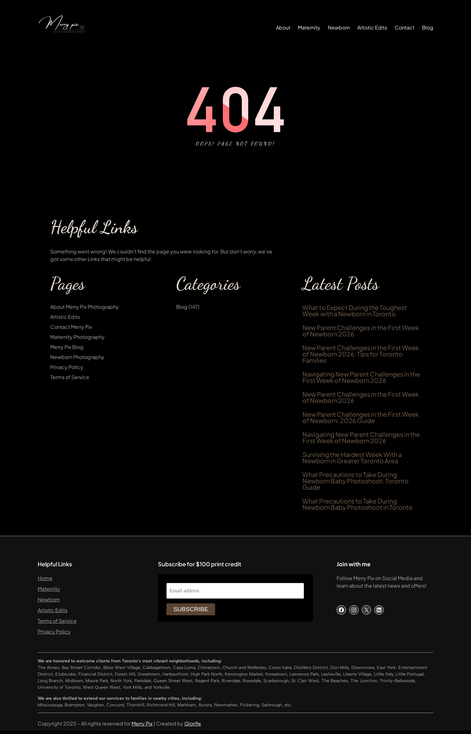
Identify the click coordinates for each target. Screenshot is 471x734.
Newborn (49, 599)
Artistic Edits (65, 316)
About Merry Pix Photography (84, 306)
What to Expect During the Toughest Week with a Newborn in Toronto (354, 310)
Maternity (49, 588)
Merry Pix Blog (67, 347)
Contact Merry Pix (71, 327)
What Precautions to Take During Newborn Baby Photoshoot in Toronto (357, 504)
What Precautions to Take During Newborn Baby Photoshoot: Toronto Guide (355, 480)
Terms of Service (69, 377)
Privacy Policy (66, 367)
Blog (181, 306)
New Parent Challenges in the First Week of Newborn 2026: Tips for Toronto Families (360, 354)
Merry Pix (142, 723)
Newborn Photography (77, 357)
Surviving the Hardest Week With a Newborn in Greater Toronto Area (352, 457)
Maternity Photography (77, 337)
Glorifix (192, 723)
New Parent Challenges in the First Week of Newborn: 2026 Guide (360, 417)
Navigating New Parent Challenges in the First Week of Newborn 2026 (361, 377)
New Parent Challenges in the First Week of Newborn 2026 (360, 330)
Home (45, 578)
